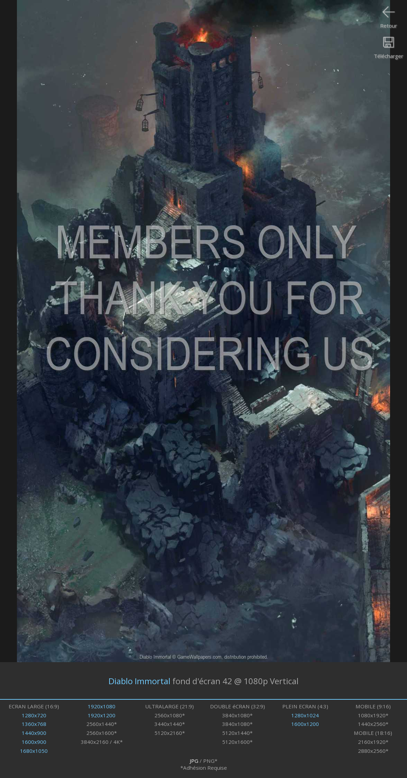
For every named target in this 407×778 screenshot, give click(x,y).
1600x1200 (305, 723)
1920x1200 (101, 715)
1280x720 (34, 715)
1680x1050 (34, 750)
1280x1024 (305, 715)
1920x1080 (101, 706)
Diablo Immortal (139, 680)
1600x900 (34, 741)
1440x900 (34, 732)
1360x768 (34, 723)
